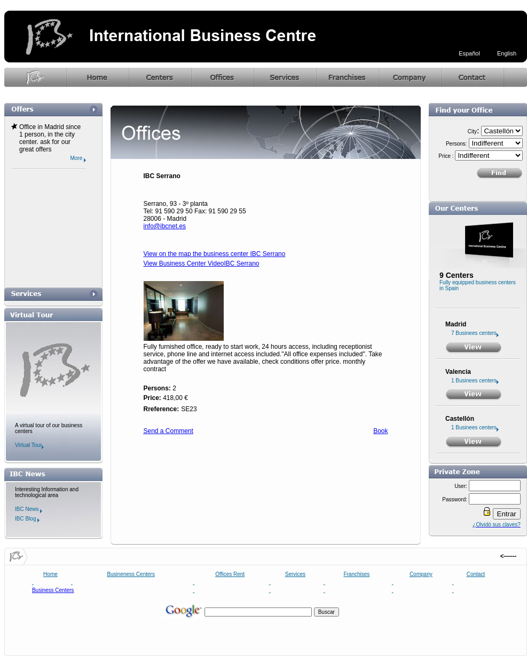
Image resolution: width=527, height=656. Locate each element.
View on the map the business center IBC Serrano (215, 254)
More (78, 158)
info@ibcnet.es (165, 226)
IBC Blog (27, 519)
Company (421, 574)
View (151, 263)
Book (380, 431)
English (506, 53)
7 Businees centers (475, 333)
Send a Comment (168, 431)
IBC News (28, 509)
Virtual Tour (29, 445)
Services (295, 574)
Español (469, 53)
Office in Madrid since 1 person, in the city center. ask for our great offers (50, 138)
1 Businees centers (475, 380)
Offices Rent (230, 574)
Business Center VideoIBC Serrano (208, 263)
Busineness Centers (131, 574)
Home (50, 574)
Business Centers (53, 590)
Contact (476, 574)
